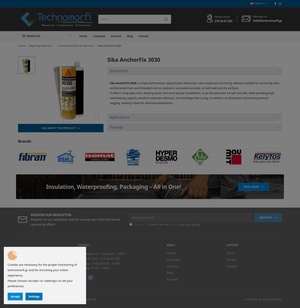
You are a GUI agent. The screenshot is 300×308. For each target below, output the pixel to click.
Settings (34, 296)
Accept (15, 296)
